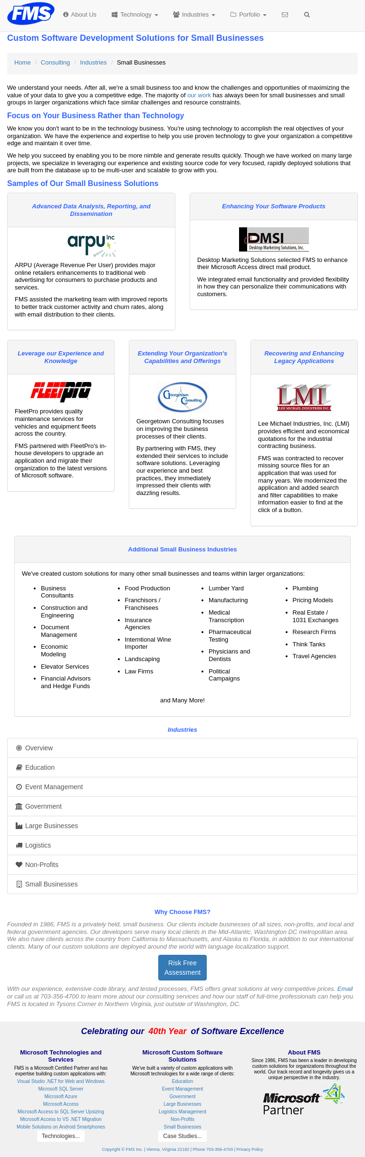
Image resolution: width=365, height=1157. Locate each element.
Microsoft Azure (61, 1096)
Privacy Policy (249, 1149)
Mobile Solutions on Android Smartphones (61, 1126)
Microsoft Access (60, 1104)
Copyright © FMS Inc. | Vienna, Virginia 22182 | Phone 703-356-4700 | (169, 1149)
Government (38, 806)
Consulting (55, 62)
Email (345, 988)
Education (35, 767)
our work (199, 95)
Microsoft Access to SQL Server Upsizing (61, 1111)
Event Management (49, 787)
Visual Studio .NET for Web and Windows (61, 1081)
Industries (194, 14)
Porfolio (248, 14)
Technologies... (61, 1136)
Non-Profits (36, 864)
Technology (134, 14)
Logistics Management (182, 1111)
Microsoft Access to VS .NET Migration (61, 1119)
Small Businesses (46, 884)
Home (22, 62)
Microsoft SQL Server (60, 1089)
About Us (79, 14)
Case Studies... (182, 1136)
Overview (34, 748)
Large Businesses (46, 826)
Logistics (33, 845)
